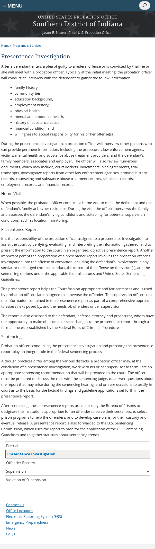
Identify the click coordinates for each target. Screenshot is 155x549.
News (10, 528)
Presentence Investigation (31, 454)
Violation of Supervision (26, 479)
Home (5, 45)
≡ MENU (13, 6)
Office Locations (19, 510)
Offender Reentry (20, 462)
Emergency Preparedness (27, 522)
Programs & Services (27, 45)
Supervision (16, 471)
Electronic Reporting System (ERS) (34, 516)
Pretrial (12, 445)
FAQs (10, 533)
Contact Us (15, 504)
